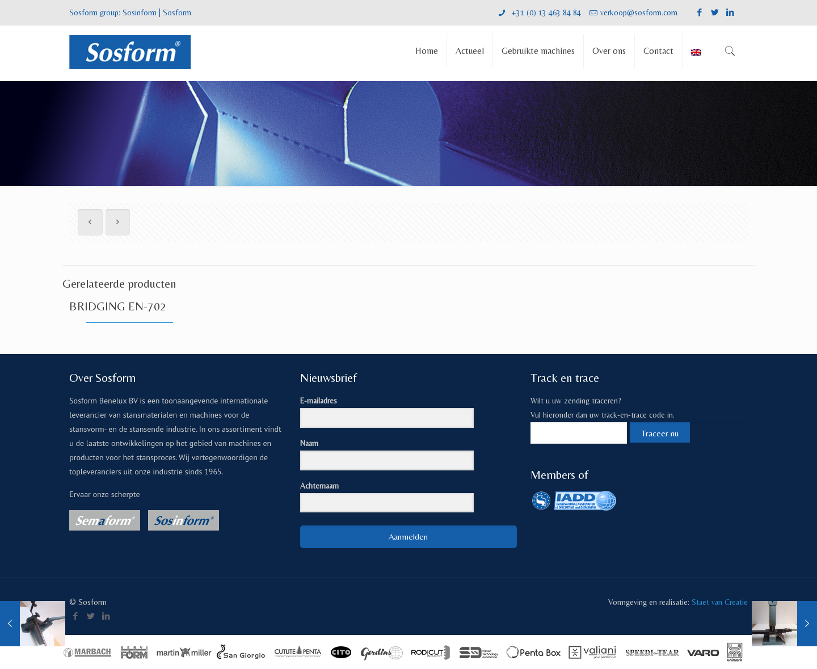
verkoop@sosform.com (638, 12)
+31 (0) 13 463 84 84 (545, 12)
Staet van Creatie (720, 602)
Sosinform (140, 12)
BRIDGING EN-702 (117, 306)
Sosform (177, 12)
